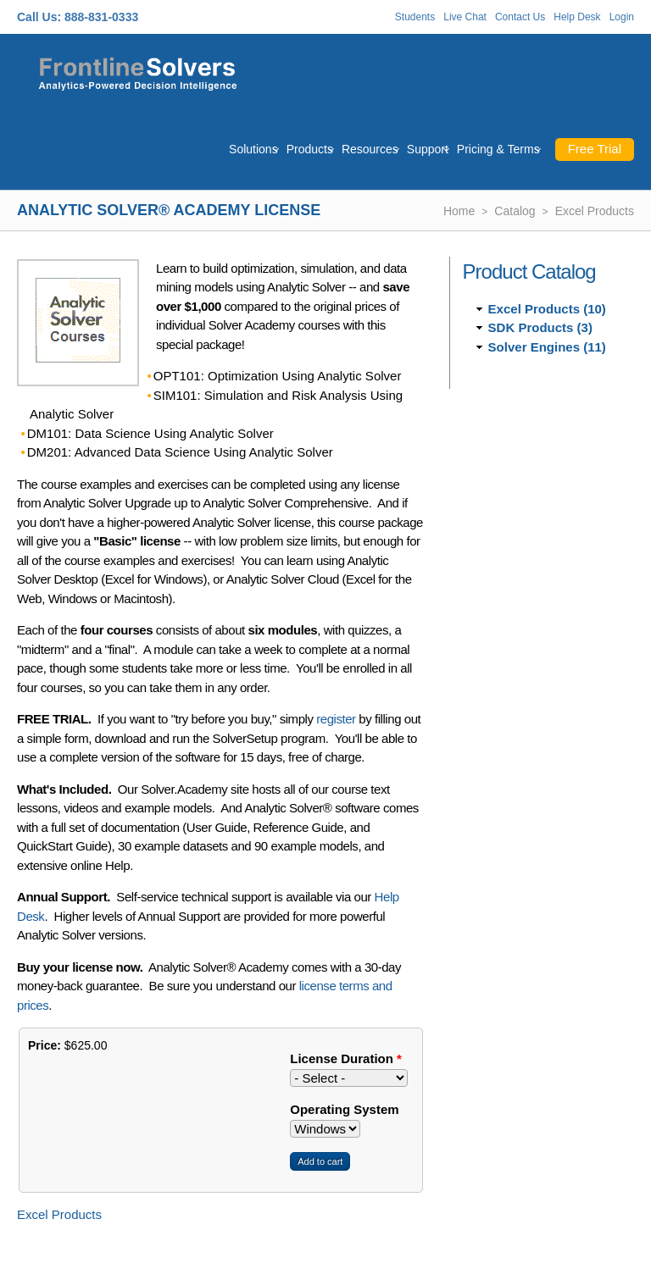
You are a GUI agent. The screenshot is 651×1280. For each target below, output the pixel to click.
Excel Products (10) (547, 309)
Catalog (514, 211)
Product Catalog (529, 271)
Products (310, 149)
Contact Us (520, 17)
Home (459, 211)
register (335, 719)
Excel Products (594, 211)
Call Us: (39, 17)
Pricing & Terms (498, 149)
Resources (370, 149)
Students (415, 17)
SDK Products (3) (540, 327)
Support (427, 149)
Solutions (253, 149)
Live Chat (465, 17)
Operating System (344, 1109)
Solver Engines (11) (547, 347)
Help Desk (577, 17)
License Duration (346, 1058)
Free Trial (594, 148)
